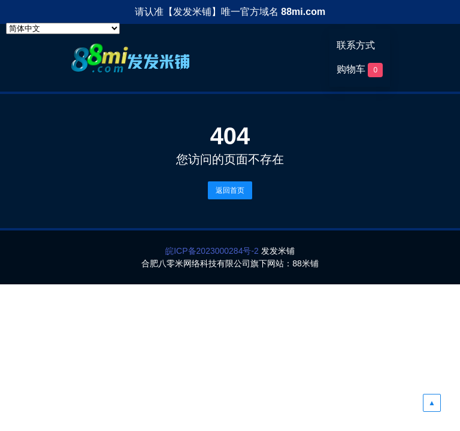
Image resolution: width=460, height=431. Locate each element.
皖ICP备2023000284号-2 (212, 251)
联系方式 (356, 45)
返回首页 (230, 190)
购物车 (360, 70)
